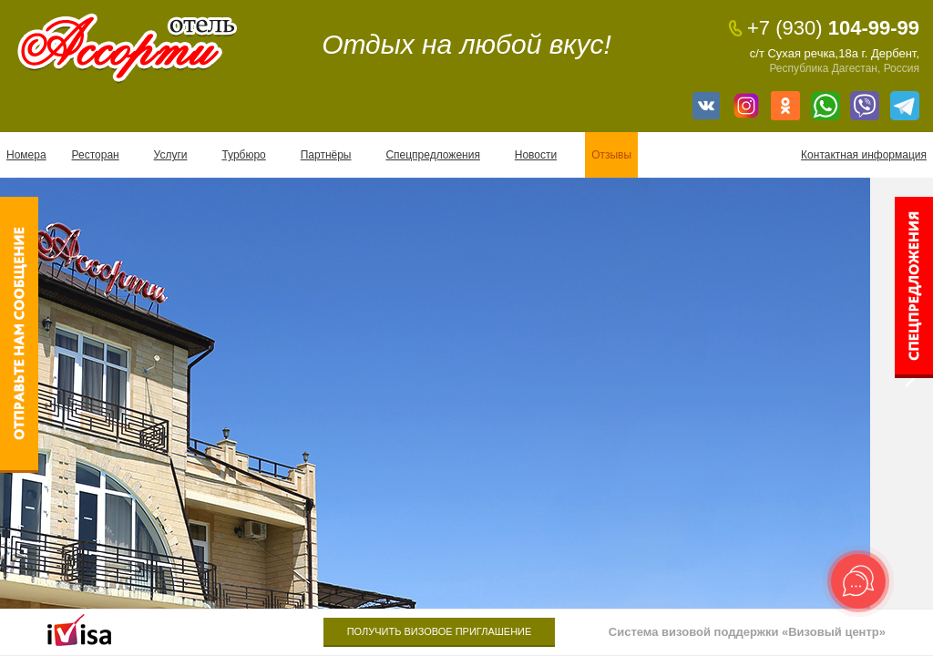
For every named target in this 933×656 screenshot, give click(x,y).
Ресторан (95, 155)
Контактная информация (864, 155)
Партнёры (326, 155)
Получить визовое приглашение (439, 631)
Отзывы (611, 155)
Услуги (171, 155)
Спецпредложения (432, 155)
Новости (536, 155)
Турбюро (243, 155)
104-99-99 (833, 28)
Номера (26, 155)
